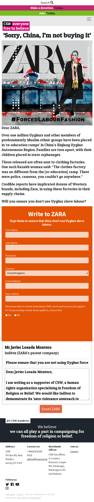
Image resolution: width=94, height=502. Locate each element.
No (18, 315)
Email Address (13, 281)
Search (47, 2)
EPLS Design (35, 497)
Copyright (10, 494)
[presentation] (29, 328)
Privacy (20, 494)
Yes (9, 315)
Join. (47, 13)
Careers (74, 451)
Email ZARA (51, 408)
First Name (11, 230)
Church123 (22, 497)
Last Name (11, 242)
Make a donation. (47, 8)
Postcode (10, 255)
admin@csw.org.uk (37, 459)
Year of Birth (12, 293)
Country (9, 268)
